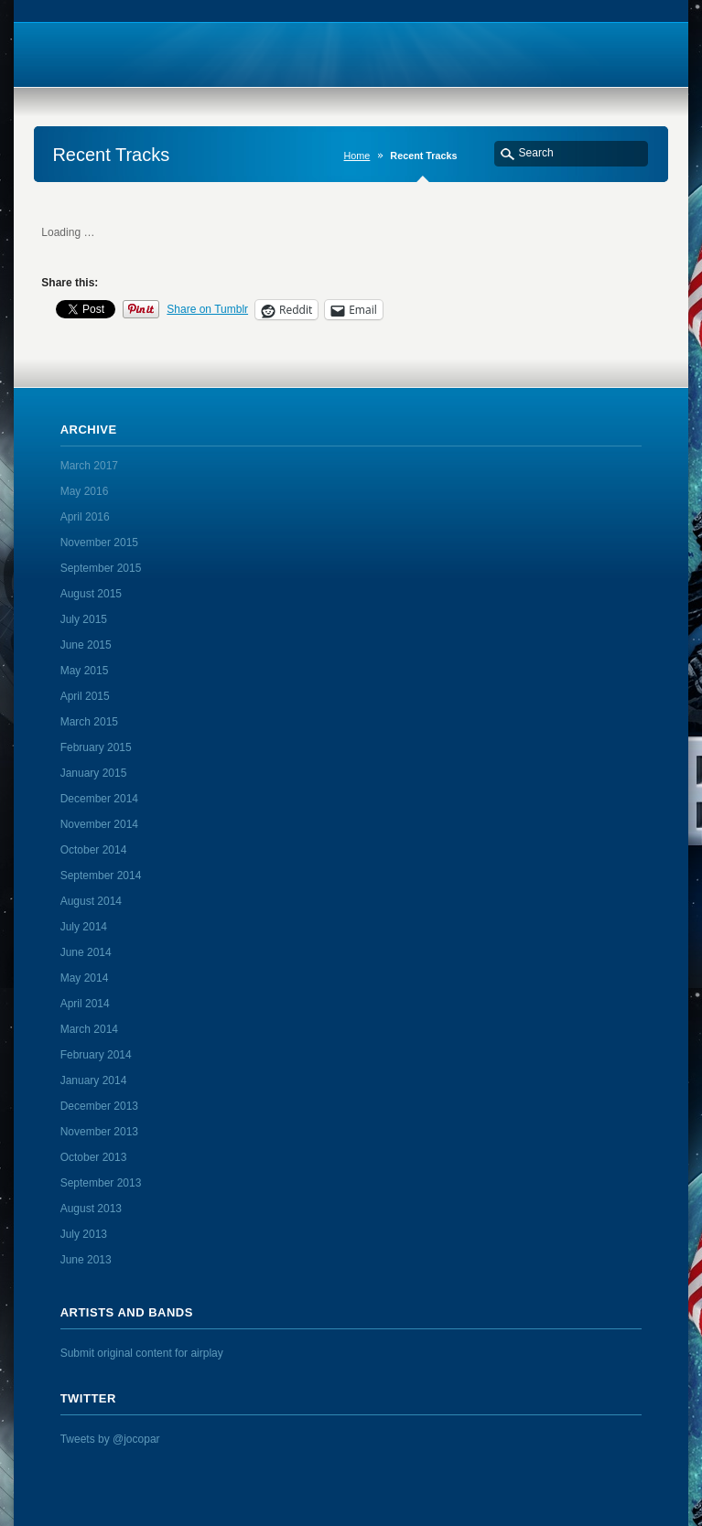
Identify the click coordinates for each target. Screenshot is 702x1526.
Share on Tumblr (207, 309)
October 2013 (93, 1157)
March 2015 (89, 721)
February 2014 (96, 1054)
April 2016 (85, 516)
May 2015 (84, 670)
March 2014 (89, 1029)
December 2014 (99, 798)
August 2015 (91, 593)
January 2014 (93, 1080)
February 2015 (96, 747)
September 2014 (101, 875)
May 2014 (84, 978)
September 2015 (101, 568)
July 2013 (83, 1234)
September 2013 (101, 1183)
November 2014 (99, 824)
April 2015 (85, 696)
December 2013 (99, 1106)
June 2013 (86, 1259)
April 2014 (85, 1003)
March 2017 (89, 465)
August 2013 (91, 1208)
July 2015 (83, 619)
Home (357, 155)
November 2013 (99, 1131)
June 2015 (86, 645)
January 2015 (93, 773)
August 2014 (91, 901)
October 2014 (93, 850)
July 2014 (83, 926)
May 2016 (84, 491)
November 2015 (99, 542)
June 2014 (86, 952)
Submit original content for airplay (141, 1353)
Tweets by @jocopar (110, 1439)
